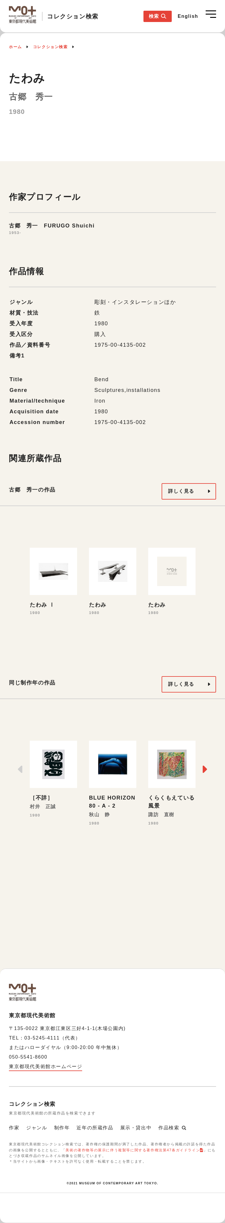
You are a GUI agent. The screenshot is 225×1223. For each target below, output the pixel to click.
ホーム (15, 47)
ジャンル (36, 1127)
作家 (14, 1127)
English (188, 16)
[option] (53, 582)
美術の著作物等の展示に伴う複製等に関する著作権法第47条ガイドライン (132, 1150)
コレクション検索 (50, 47)
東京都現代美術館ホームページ (45, 1066)
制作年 (62, 1127)
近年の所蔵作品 (94, 1127)
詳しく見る (181, 491)
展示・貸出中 (136, 1127)
